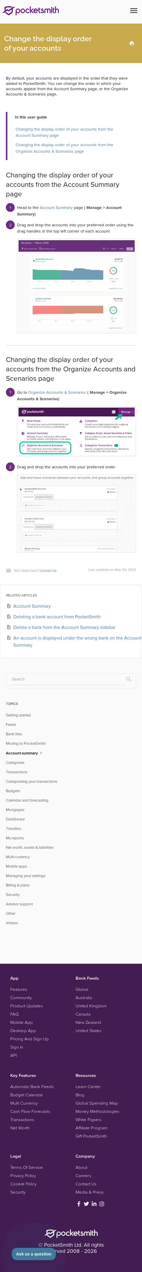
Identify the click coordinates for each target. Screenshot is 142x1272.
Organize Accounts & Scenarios (57, 392)
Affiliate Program (92, 1127)
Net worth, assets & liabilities (30, 847)
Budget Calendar (26, 1094)
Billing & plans (17, 885)
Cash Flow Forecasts (30, 1111)
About (81, 1167)
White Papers (88, 1119)
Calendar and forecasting (27, 800)
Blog (80, 1094)
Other (10, 913)
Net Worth (20, 1127)
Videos (12, 923)
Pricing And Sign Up (29, 1038)
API (13, 1055)
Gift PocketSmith (91, 1135)
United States (88, 1030)
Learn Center (88, 1086)
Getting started (18, 715)
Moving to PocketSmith (26, 743)
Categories (15, 762)
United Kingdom (91, 1005)
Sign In (16, 1046)
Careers (83, 1175)
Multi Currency (24, 1102)
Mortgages (15, 810)
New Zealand (88, 1022)
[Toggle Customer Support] (34, 1254)
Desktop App (23, 1030)
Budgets (13, 791)
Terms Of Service (26, 1167)
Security (12, 894)
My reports (15, 838)
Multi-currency (18, 857)
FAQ (14, 1013)
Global (82, 989)
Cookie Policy (23, 1183)
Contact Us (48, 570)
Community (21, 997)
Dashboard (15, 819)
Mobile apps (16, 866)
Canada (83, 1013)
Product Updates (26, 1005)
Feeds (11, 724)
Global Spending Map (97, 1102)
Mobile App (21, 1022)
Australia (84, 997)
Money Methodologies (97, 1111)
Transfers (13, 828)
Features (18, 989)
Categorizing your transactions (31, 781)
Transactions (16, 772)
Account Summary (56, 207)
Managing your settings (25, 876)
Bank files (14, 734)
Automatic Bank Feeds (32, 1086)
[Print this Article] (131, 43)
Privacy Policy (23, 1175)
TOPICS (12, 704)
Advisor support (19, 904)
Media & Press (90, 1191)
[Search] (67, 679)
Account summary (25, 752)
